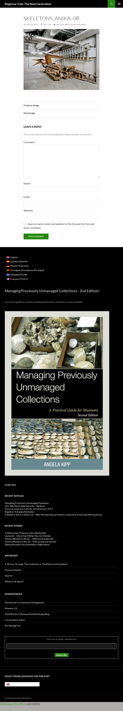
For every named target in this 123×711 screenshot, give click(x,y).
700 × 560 (47, 24)
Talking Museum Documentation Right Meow (27, 544)
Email (27, 196)
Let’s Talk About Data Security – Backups (25, 506)
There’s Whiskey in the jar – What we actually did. (29, 538)
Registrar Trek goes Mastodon (19, 511)
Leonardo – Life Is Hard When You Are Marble (27, 535)
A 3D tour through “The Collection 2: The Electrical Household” (36, 564)
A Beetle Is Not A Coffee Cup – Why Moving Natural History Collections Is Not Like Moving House (53, 514)
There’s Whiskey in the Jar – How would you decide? (30, 541)
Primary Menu (119, 4)
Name (28, 183)
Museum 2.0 (11, 608)
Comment (30, 142)
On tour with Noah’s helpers (71, 24)
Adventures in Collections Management (24, 602)
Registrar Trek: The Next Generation (28, 4)
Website (28, 210)
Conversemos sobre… (15, 619)
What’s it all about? (14, 581)
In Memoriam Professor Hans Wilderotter (25, 533)
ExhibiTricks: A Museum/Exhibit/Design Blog (27, 614)
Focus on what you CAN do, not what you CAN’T (29, 508)
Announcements (13, 570)
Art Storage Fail (12, 625)
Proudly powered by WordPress (18, 698)
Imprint (8, 575)
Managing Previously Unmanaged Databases (27, 503)
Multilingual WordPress (13, 703)
